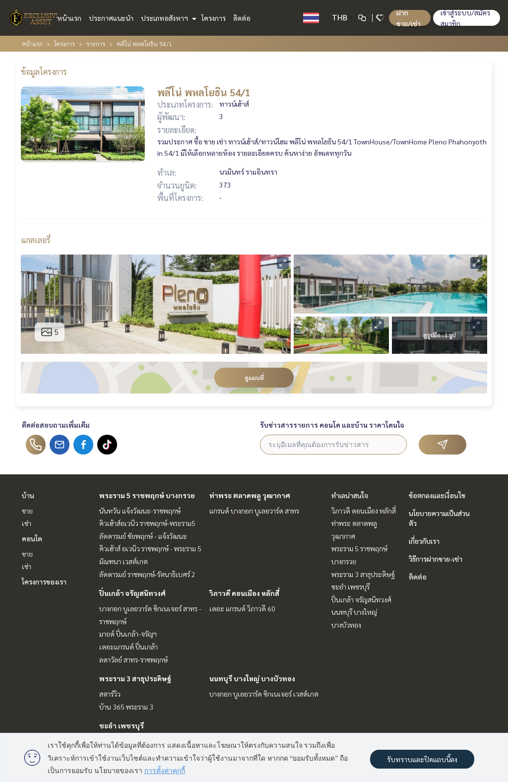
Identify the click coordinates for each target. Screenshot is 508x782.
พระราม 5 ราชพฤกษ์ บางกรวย (147, 495)
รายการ (95, 44)
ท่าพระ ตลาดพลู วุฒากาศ (249, 495)
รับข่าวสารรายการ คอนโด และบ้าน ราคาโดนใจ (332, 424)
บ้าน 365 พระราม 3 (126, 706)
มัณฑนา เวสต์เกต (123, 561)
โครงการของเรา (44, 581)
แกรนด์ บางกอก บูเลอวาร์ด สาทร (254, 510)
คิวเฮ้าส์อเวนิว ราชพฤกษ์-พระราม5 (147, 523)
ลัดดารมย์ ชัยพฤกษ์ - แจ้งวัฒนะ (143, 535)
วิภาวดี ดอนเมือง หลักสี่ (244, 592)
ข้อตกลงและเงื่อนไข (437, 495)
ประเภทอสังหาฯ (167, 17)
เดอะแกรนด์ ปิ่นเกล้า (128, 646)
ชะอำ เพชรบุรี (121, 725)
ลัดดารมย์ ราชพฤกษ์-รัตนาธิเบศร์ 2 (147, 574)
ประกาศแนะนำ (111, 17)
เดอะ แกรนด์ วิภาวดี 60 (242, 608)
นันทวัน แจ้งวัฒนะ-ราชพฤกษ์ (140, 510)
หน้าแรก (69, 17)
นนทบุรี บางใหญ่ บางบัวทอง (252, 678)
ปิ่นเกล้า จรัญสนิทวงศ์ (132, 592)
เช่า (26, 523)
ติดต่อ (242, 17)
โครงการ (213, 17)
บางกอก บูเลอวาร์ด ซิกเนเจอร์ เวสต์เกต (263, 693)
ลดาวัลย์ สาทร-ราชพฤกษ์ (133, 659)
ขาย (27, 510)
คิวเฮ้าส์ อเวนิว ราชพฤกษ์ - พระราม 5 (150, 548)
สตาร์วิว (110, 693)
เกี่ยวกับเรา (424, 540)
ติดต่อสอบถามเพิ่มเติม (56, 424)
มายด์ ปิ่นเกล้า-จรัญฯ (128, 633)
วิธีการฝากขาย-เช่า (435, 558)
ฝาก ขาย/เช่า (408, 18)
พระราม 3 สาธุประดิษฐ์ (135, 678)
